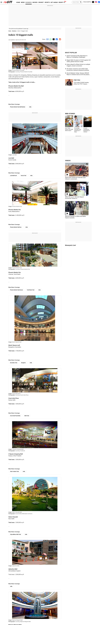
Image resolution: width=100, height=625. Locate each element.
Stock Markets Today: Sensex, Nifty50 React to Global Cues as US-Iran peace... (78, 73)
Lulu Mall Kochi (13, 175)
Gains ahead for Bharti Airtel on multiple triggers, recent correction (78, 65)
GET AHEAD (54, 2)
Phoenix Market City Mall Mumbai (17, 106)
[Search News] (80, 2)
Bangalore (23, 362)
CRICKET (41, 2)
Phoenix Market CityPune (15, 227)
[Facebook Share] (56, 39)
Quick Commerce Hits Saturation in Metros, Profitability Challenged (77, 56)
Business (14, 31)
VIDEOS (67, 160)
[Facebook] (99, 2)
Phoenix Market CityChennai (16, 290)
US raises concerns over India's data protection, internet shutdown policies (78, 69)
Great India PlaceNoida (15, 415)
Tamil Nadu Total (30, 290)
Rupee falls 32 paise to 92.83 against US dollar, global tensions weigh (78, 60)
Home (9, 31)
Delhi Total (26, 415)
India (30, 106)
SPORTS (47, 2)
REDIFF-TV (62, 2)
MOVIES (34, 2)
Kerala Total (23, 175)
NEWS (23, 2)
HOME (18, 2)
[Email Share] (47, 39)
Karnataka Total (13, 362)
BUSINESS (28, 2)
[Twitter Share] (53, 39)
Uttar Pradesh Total (14, 471)
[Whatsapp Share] (50, 39)
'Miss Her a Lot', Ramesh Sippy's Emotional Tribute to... (74, 197)
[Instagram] (96, 2)
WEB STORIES (70, 114)
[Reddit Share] (59, 39)
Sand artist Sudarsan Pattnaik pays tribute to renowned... (75, 178)
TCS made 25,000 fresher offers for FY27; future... (81, 83)
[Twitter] (93, 2)
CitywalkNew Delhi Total (15, 534)
